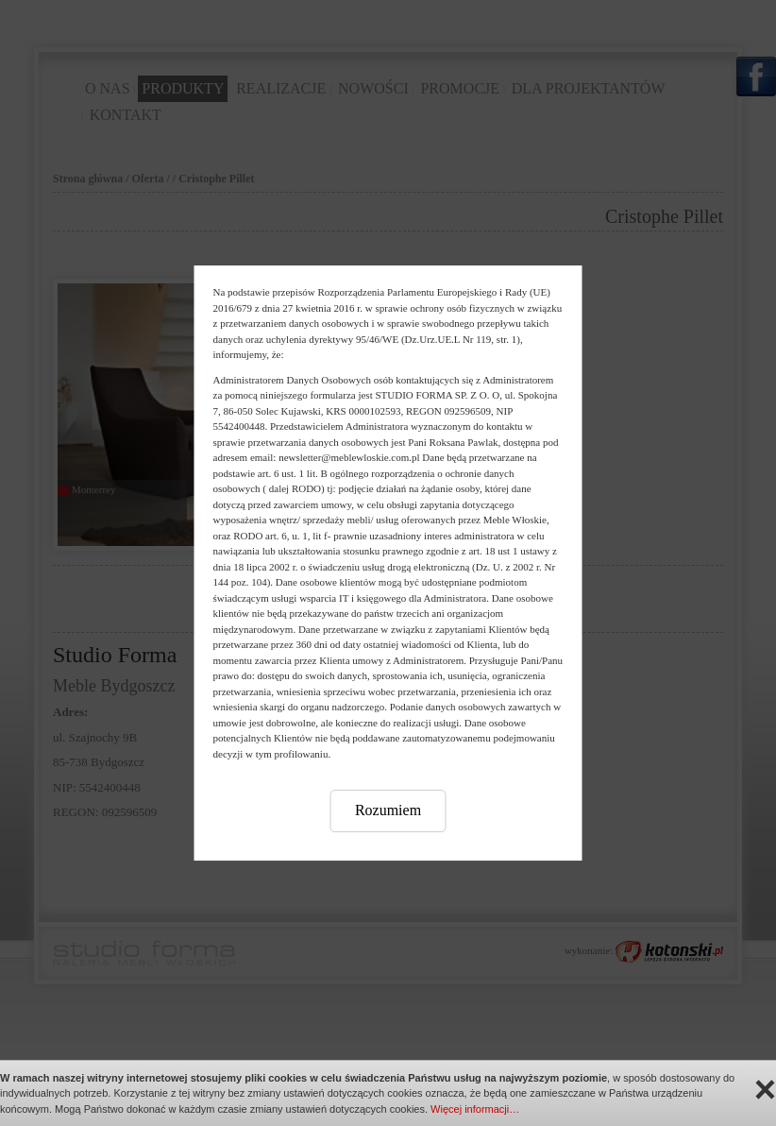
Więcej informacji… (474, 1109)
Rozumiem (388, 810)
